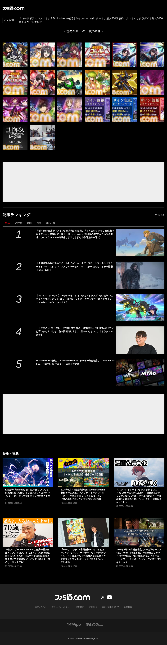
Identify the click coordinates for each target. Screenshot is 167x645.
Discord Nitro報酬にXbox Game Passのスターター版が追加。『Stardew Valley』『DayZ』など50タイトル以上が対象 (75, 362)
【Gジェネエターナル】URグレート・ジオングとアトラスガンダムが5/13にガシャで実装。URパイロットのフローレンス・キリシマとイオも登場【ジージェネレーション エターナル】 (75, 299)
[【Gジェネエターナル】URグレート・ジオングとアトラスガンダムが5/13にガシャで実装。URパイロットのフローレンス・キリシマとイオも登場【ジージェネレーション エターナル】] (140, 307)
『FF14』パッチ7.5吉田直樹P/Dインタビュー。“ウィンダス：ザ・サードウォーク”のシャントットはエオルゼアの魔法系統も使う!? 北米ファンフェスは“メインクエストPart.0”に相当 (83, 555)
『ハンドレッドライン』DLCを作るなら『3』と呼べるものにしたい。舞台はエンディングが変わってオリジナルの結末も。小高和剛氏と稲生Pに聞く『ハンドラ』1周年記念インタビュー (139, 496)
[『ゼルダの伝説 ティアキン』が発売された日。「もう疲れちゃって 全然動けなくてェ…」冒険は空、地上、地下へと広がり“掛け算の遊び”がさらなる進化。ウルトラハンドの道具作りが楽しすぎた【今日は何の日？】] (140, 242)
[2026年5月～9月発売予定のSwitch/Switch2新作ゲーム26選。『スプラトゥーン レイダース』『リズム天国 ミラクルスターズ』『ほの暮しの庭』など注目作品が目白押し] (83, 472)
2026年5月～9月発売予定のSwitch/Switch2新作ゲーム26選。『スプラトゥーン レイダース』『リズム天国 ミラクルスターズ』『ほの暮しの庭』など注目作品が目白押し (83, 494)
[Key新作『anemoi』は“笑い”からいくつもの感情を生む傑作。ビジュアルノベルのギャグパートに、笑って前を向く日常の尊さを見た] (28, 472)
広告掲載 (128, 607)
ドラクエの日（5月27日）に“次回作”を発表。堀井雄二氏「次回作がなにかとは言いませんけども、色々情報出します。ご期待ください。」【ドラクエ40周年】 (75, 331)
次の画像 (94, 31)
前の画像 (72, 31)
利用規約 (80, 607)
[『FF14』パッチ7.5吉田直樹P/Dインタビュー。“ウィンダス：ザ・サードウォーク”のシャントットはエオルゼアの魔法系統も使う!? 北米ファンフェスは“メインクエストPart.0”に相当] (83, 532)
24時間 (18, 222)
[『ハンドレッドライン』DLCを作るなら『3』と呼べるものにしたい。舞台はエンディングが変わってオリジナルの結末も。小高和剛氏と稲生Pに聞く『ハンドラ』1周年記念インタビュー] (139, 472)
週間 (29, 222)
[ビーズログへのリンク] (94, 624)
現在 (7, 222)
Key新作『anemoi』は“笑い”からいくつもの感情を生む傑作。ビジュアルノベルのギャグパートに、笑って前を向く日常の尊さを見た (27, 494)
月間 (39, 222)
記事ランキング (16, 215)
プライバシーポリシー (61, 607)
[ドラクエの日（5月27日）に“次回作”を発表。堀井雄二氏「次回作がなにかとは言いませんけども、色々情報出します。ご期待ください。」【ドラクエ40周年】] (140, 340)
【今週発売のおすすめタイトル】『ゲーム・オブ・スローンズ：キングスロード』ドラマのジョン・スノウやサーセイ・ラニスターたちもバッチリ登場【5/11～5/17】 (74, 266)
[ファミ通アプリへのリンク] (74, 624)
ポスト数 (50, 222)
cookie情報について (110, 607)
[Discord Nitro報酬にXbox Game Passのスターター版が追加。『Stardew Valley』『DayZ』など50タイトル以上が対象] (140, 372)
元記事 (8, 20)
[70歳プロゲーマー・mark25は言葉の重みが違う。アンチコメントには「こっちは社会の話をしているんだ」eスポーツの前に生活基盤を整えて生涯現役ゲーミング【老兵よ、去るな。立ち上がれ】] (28, 532)
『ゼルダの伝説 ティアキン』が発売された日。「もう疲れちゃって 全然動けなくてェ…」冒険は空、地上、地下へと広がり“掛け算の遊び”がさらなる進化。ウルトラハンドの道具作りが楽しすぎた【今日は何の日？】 (75, 234)
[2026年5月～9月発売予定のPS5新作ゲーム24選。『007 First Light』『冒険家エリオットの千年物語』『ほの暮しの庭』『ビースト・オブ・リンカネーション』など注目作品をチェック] (139, 532)
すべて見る (159, 215)
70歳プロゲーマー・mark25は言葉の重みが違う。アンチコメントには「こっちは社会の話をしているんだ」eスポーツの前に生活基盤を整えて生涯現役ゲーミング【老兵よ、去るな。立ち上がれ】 (27, 555)
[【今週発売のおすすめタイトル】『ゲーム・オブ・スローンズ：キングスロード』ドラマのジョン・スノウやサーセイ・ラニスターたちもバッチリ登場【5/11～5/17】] (140, 275)
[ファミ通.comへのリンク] (13, 8)
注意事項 (93, 607)
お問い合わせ (41, 607)
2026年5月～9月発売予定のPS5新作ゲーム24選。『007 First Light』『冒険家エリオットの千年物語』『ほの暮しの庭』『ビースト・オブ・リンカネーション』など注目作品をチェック (138, 555)
